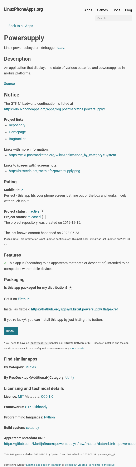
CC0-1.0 (47, 396)
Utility (69, 377)
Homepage (17, 132)
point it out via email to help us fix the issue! (90, 464)
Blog (128, 10)
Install (11, 331)
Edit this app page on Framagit (43, 464)
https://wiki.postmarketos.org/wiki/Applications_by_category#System (62, 155)
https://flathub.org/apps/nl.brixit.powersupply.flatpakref (74, 309)
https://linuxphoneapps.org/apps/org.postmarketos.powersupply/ (54, 109)
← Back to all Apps (18, 26)
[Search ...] (113, 18)
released (34, 217)
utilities (30, 367)
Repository (17, 125)
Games (102, 10)
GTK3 (29, 407)
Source (61, 48)
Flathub (24, 299)
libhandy (40, 407)
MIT (21, 396)
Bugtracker (17, 139)
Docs (117, 10)
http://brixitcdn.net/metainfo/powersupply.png (44, 171)
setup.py (32, 428)
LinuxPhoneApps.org (23, 9)
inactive (33, 211)
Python (49, 417)
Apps (88, 10)
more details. (77, 348)
